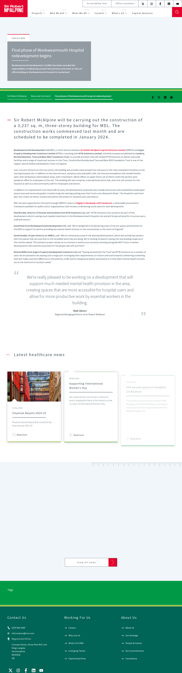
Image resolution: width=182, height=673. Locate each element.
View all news (86, 562)
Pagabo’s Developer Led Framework (94, 203)
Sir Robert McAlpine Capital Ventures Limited (102, 150)
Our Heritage (131, 635)
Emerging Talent (77, 650)
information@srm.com (23, 633)
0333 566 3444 (18, 627)
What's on (118, 13)
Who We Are (57, 13)
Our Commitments (134, 650)
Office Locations (125, 3)
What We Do (79, 13)
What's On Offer (76, 643)
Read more (22, 438)
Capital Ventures (142, 13)
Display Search (177, 12)
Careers (99, 13)
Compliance (131, 658)
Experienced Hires (77, 658)
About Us (129, 627)
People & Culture (133, 643)
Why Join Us (74, 635)
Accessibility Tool (97, 3)
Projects (37, 13)
